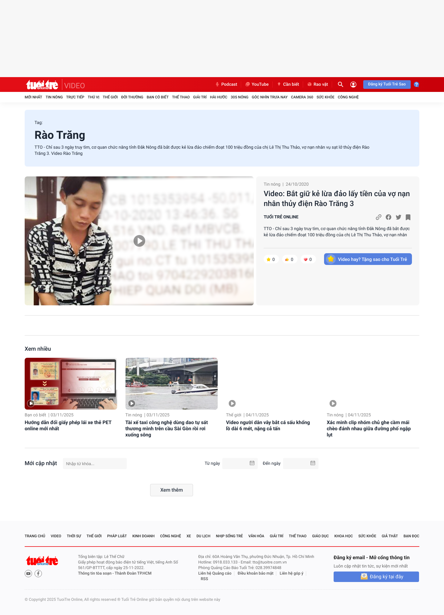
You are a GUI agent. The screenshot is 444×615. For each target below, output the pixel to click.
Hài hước (218, 97)
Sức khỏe (326, 97)
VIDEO (74, 85)
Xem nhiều (38, 349)
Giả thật (390, 536)
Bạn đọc (411, 536)
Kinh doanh (143, 536)
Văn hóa (257, 536)
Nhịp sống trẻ (229, 536)
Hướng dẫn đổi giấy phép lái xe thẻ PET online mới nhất (68, 425)
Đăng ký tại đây (386, 577)
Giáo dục (320, 536)
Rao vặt (317, 84)
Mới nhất (33, 97)
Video (56, 536)
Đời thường (132, 97)
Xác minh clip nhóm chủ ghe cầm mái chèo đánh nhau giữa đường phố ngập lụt (369, 428)
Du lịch (203, 536)
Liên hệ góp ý (291, 573)
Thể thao (181, 97)
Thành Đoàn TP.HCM (133, 573)
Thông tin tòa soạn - (96, 573)
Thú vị (93, 97)
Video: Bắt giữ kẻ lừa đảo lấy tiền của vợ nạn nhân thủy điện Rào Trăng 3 (337, 198)
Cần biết (287, 84)
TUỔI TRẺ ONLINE (281, 217)
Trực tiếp (75, 97)
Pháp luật (117, 536)
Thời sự (74, 536)
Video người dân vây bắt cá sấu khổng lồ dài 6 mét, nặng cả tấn (268, 425)
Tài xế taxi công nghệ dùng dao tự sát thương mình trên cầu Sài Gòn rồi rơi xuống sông (166, 428)
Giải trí (200, 97)
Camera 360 (302, 97)
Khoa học (343, 536)
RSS (204, 579)
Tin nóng (54, 97)
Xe (189, 536)
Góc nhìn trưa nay (270, 97)
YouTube (257, 84)
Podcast (226, 84)
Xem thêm (171, 490)
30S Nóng (239, 97)
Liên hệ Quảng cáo (215, 573)
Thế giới (110, 97)
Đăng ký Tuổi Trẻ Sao (387, 84)
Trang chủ (35, 536)
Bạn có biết (158, 97)
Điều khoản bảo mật (255, 573)
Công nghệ (348, 97)
